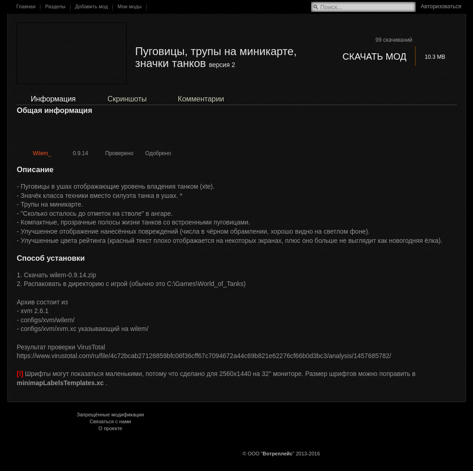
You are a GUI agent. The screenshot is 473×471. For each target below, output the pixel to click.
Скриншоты (126, 99)
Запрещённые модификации (110, 414)
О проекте (110, 428)
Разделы (55, 6)
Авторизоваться (441, 6)
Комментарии (201, 99)
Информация (53, 99)
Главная (26, 6)
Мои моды (129, 6)
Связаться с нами (110, 421)
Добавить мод (91, 6)
